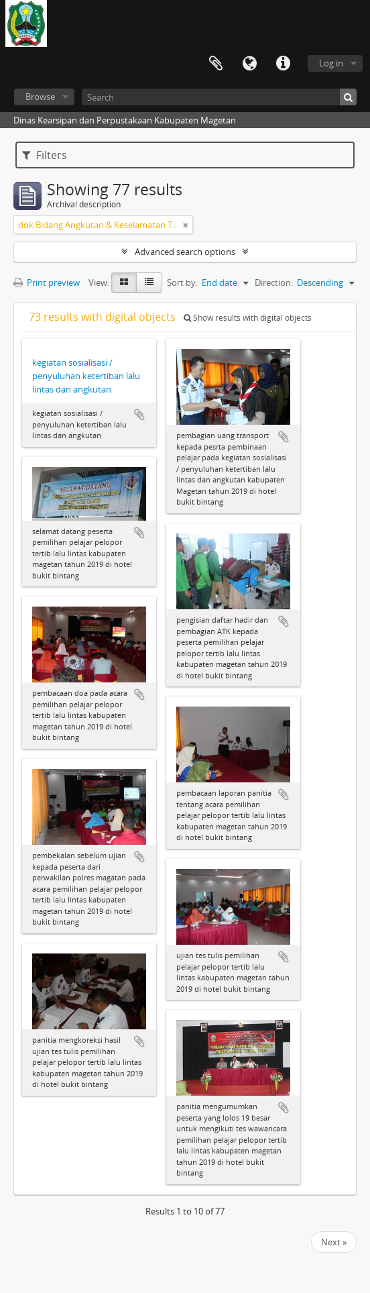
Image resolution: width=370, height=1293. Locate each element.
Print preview (46, 282)
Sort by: (182, 282)
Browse (40, 97)
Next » (334, 1242)
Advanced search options (185, 252)
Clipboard (216, 64)
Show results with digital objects (248, 317)
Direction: (274, 282)
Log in (331, 63)
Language (249, 64)
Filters (44, 155)
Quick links (283, 64)
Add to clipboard (139, 414)
